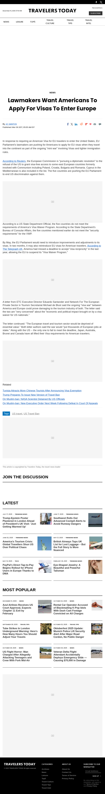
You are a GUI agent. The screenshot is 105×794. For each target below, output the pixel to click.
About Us (66, 769)
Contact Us (66, 772)
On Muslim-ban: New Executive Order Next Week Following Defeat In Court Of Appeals (50, 403)
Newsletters (97, 8)
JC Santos (11, 124)
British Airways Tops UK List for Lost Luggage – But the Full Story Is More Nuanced (69, 546)
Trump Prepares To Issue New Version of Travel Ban (31, 395)
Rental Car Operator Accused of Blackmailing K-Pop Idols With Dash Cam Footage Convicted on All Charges (70, 609)
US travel (17, 413)
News (52, 92)
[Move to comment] (99, 124)
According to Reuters (14, 161)
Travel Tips (24, 624)
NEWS (6, 21)
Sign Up (96, 776)
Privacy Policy (68, 779)
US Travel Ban (31, 413)
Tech (17, 561)
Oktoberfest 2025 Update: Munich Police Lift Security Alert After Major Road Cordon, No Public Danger (69, 632)
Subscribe (96, 13)
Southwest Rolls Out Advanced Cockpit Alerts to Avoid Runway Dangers (69, 521)
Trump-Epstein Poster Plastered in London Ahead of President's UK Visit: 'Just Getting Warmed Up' (19, 522)
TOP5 (32, 21)
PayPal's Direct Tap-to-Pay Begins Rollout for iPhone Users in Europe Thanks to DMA (18, 569)
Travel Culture (48, 782)
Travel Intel (46, 788)
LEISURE (19, 21)
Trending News (21, 514)
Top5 (44, 779)
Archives (45, 769)
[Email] (94, 124)
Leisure (45, 775)
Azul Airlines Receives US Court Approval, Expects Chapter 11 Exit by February (18, 609)
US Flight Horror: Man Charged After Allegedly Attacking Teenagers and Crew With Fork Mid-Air (17, 656)
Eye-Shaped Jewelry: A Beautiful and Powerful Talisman (66, 568)
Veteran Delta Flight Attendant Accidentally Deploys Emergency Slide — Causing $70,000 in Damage (70, 656)
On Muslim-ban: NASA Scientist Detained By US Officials (34, 399)
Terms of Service (69, 775)
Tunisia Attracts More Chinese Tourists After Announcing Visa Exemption (42, 390)
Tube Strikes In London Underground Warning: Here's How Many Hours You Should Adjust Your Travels (20, 632)
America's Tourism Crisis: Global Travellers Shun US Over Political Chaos (18, 544)
